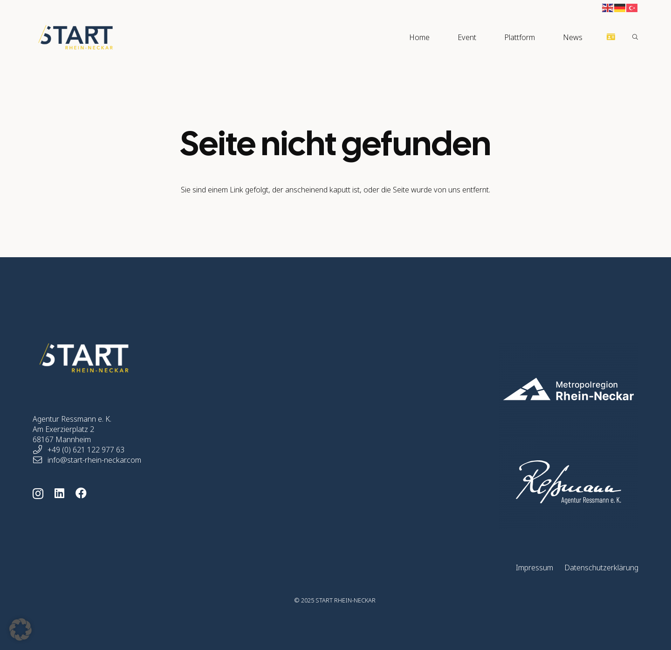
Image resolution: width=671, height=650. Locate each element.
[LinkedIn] (59, 493)
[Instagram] (38, 493)
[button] (635, 37)
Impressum (534, 567)
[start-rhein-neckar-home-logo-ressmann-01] (523, 482)
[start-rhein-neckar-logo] (75, 37)
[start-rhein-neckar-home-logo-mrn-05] (523, 389)
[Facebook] (81, 493)
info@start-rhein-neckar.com (94, 460)
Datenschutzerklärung (601, 567)
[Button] (611, 37)
